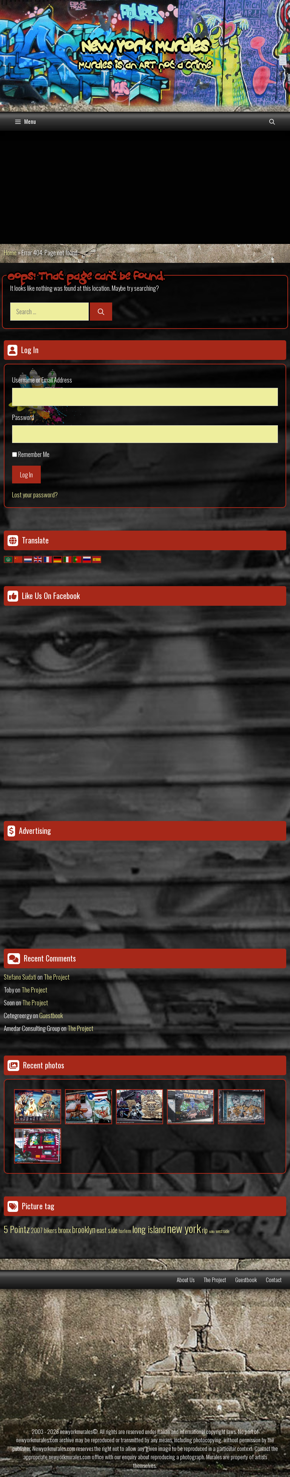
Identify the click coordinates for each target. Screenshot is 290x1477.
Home (10, 252)
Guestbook (51, 1015)
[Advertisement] (145, 187)
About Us (185, 1279)
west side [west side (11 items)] (222, 1231)
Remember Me (33, 454)
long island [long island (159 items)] (149, 1229)
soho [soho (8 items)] (211, 1231)
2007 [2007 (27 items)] (37, 1230)
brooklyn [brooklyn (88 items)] (84, 1229)
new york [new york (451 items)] (184, 1228)
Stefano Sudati (20, 977)
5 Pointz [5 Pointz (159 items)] (17, 1229)
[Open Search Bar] (272, 121)
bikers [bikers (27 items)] (50, 1230)
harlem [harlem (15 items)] (125, 1231)
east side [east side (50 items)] (107, 1229)
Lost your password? (35, 494)
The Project (56, 977)
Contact (274, 1279)
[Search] (101, 311)
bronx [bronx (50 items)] (64, 1229)
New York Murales (145, 48)
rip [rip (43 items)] (205, 1230)
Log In (26, 474)
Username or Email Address (42, 379)
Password (23, 417)
